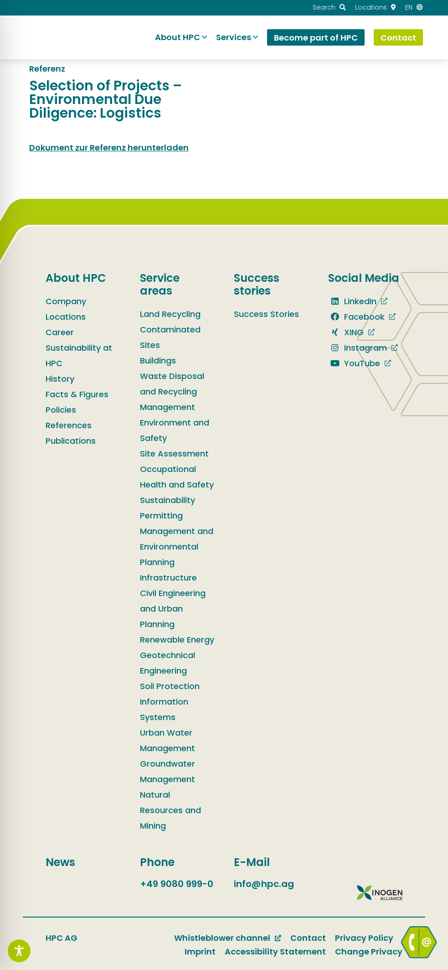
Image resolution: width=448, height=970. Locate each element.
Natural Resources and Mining (170, 810)
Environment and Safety (174, 430)
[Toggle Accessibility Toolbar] (19, 951)
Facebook (356, 316)
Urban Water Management (167, 740)
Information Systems (164, 709)
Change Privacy (368, 951)
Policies (61, 409)
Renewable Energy (177, 639)
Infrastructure (168, 577)
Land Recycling (170, 314)
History (60, 378)
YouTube (354, 363)
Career (60, 332)
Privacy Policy (364, 938)
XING (346, 332)
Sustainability (167, 500)
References (69, 425)
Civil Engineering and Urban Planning (173, 608)
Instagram (357, 347)
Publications (71, 440)
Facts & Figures (77, 394)
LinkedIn (352, 301)
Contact (308, 938)
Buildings (158, 360)
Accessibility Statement (275, 951)
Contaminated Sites (170, 337)
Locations (66, 316)
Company (66, 301)
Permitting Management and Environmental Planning (176, 539)
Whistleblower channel (222, 938)
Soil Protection (170, 686)
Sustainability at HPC (79, 355)
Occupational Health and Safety (177, 476)
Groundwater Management (167, 771)
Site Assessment (174, 453)
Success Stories (266, 314)
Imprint (200, 951)
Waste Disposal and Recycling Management (172, 391)
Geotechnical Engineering (167, 662)
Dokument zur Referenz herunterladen (109, 147)
